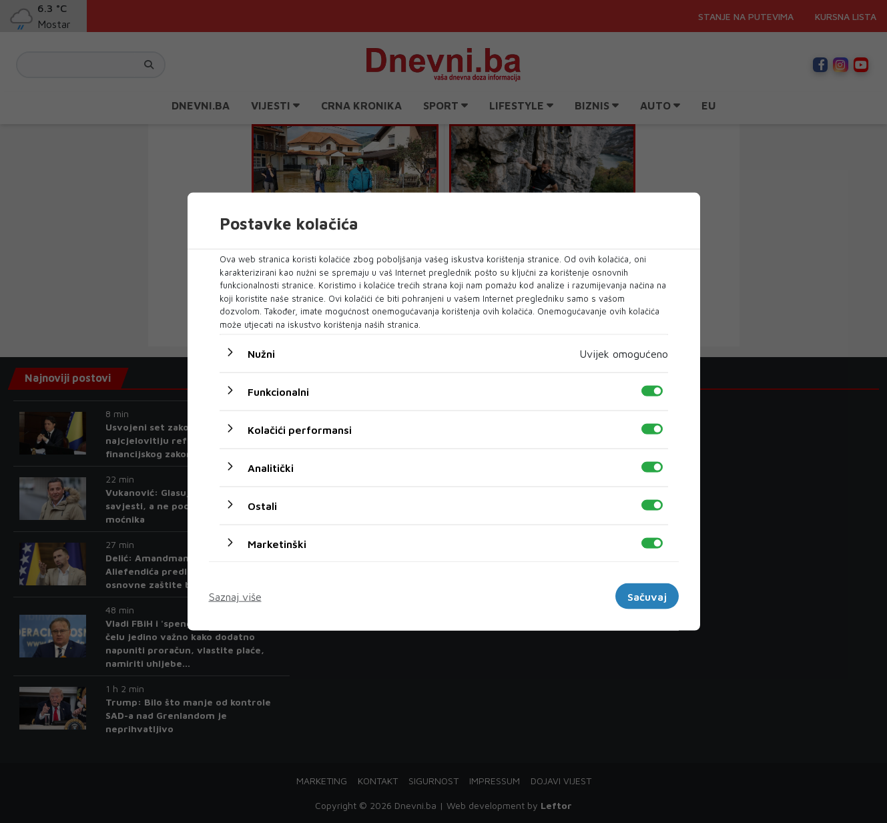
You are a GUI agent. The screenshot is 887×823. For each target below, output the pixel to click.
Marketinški (277, 544)
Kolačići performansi (300, 430)
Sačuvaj (647, 596)
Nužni (261, 354)
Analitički (271, 468)
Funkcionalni (278, 392)
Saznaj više (235, 596)
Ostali (262, 506)
